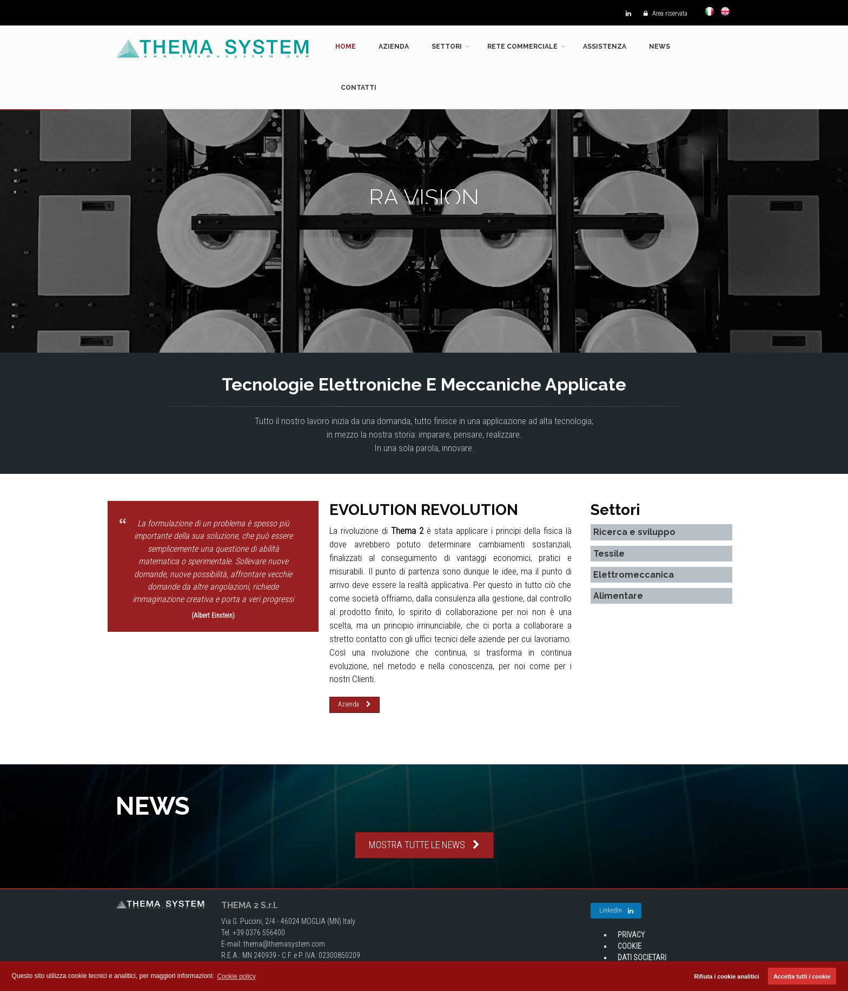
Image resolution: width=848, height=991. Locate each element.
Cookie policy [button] (236, 976)
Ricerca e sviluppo (634, 532)
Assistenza (604, 46)
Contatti (358, 87)
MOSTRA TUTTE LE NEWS (424, 844)
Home (345, 46)
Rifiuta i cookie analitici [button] (726, 976)
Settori (447, 46)
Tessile (609, 554)
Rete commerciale (522, 46)
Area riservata (662, 13)
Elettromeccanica (633, 575)
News (659, 46)
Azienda (394, 46)
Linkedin (616, 911)
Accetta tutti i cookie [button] (802, 976)
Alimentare (618, 596)
